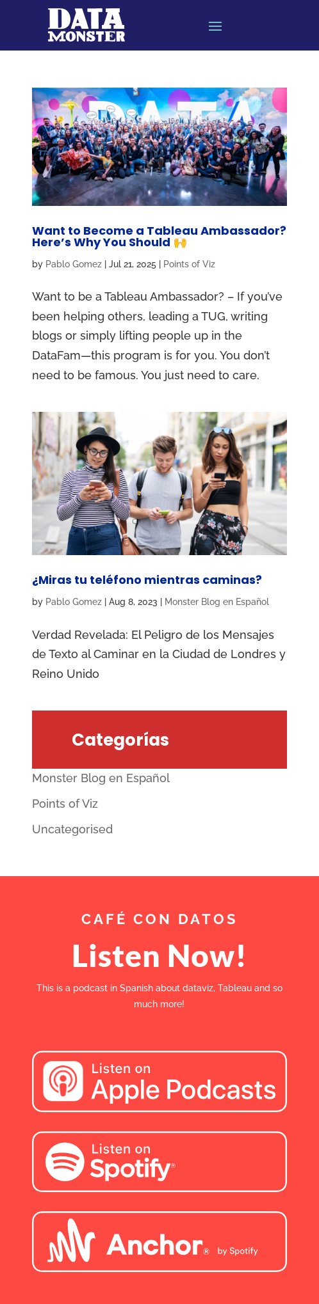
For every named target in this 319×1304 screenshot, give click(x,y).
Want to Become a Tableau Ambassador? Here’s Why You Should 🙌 (159, 236)
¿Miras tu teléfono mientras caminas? (147, 580)
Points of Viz (189, 264)
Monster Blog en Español (217, 602)
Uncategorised (72, 829)
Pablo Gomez (73, 264)
